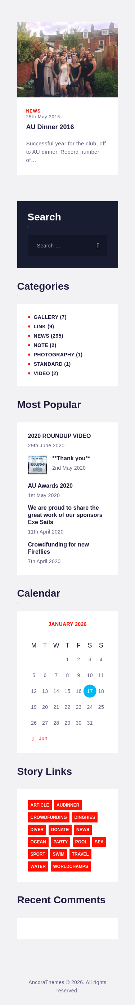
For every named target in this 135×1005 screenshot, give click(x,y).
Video (42, 373)
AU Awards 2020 (50, 486)
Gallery (46, 317)
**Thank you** (71, 458)
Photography (54, 354)
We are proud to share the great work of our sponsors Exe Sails (65, 515)
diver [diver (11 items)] (37, 829)
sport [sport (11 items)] (38, 854)
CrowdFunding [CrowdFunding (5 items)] (49, 817)
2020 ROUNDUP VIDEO (59, 436)
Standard (48, 364)
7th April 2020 (44, 561)
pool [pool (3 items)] (81, 841)
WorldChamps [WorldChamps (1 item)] (70, 866)
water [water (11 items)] (38, 866)
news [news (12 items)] (82, 829)
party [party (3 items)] (60, 841)
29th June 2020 (46, 445)
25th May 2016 (43, 116)
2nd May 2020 (69, 468)
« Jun (41, 738)
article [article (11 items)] (40, 805)
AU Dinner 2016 (50, 127)
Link (40, 326)
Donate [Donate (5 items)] (60, 829)
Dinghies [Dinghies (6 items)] (84, 817)
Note (41, 345)
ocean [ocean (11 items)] (38, 841)
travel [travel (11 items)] (80, 854)
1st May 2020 (44, 495)
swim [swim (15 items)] (58, 854)
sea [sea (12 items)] (99, 841)
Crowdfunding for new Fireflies (58, 548)
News (33, 111)
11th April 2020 (46, 532)
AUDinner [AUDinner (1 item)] (68, 805)
